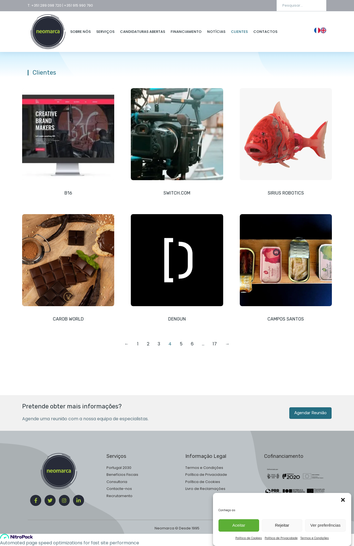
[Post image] (68, 134)
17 (215, 344)
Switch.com (176, 193)
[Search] (318, 5)
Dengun (177, 319)
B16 (68, 193)
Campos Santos (285, 319)
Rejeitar (282, 531)
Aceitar (238, 531)
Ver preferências (325, 531)
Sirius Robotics (286, 193)
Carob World (68, 319)
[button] (343, 506)
